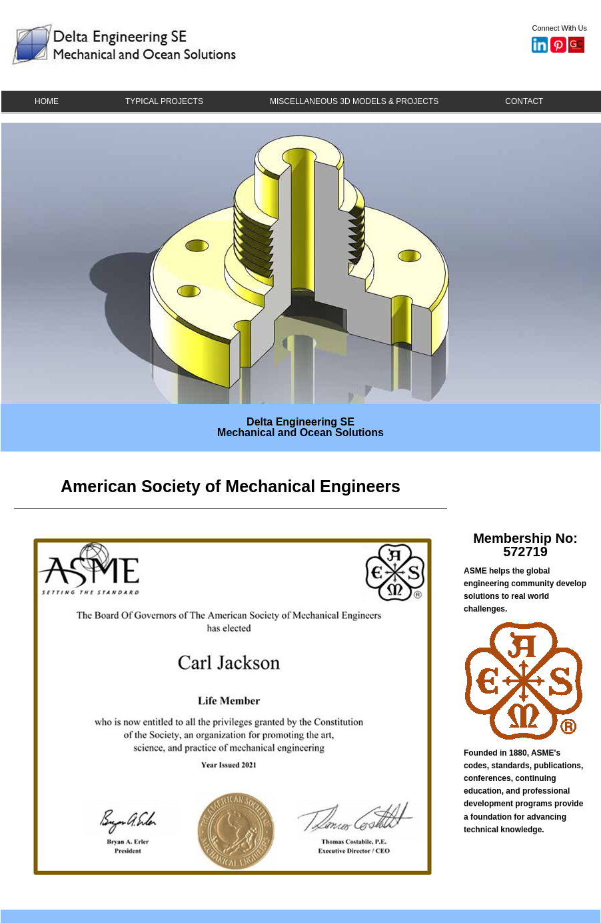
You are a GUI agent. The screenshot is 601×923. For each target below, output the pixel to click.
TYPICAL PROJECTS (164, 101)
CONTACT (524, 101)
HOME (47, 101)
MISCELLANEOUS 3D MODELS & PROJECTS (354, 101)
